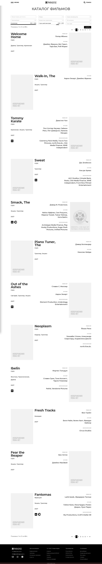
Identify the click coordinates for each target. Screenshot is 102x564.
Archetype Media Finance (52, 225)
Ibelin (15, 368)
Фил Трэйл (86, 413)
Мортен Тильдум (60, 371)
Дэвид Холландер (83, 244)
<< (72, 30)
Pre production (69, 551)
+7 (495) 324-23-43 (16, 551)
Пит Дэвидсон (54, 131)
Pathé (48, 389)
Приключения (23, 377)
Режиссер (64, 33)
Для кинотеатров (34, 548)
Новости (32, 557)
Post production (69, 555)
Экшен (37, 84)
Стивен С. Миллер (59, 286)
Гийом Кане (68, 505)
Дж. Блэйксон (85, 163)
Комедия (38, 416)
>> (90, 30)
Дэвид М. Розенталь (58, 205)
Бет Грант (62, 44)
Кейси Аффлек (48, 213)
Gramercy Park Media (49, 141)
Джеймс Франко (50, 44)
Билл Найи (67, 421)
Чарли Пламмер (60, 381)
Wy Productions (70, 515)
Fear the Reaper (17, 453)
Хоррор (37, 335)
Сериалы (49, 557)
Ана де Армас (85, 170)
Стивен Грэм (48, 379)
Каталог (49, 555)
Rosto (66, 181)
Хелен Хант (78, 421)
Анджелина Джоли (83, 339)
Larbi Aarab (69, 497)
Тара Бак (53, 46)
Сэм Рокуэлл (61, 213)
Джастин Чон (61, 121)
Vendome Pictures (59, 389)
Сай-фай (14, 296)
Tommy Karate (17, 119)
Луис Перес (86, 507)
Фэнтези (14, 377)
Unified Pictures (60, 230)
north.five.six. (57, 143)
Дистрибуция (83, 551)
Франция (38, 497)
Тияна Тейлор (61, 215)
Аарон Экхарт (70, 78)
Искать (87, 27)
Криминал (28, 45)
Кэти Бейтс (62, 217)
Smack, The (20, 202)
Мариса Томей (47, 215)
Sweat (40, 160)
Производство (69, 548)
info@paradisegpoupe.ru (18, 554)
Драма (13, 45)
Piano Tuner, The (45, 243)
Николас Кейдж (84, 252)
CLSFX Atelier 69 (84, 515)
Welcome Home (19, 35)
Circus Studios (85, 431)
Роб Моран (62, 46)
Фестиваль (82, 555)
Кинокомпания (63, 138)
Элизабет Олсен (73, 336)
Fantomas (43, 495)
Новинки (49, 551)
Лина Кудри (79, 505)
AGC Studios (73, 178)
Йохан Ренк (86, 329)
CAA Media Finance (78, 181)
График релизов (33, 551)
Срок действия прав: (51, 23)
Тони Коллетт (61, 379)
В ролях (65, 41)
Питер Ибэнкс (61, 36)
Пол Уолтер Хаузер (51, 128)
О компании (83, 548)
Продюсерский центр (85, 553)
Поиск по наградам (51, 559)
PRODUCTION (69, 553)
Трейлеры (32, 553)
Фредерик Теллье (83, 497)
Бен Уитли (62, 455)
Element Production (48, 302)
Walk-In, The (45, 76)
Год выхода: (23, 23)
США (12, 40)
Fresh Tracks (45, 410)
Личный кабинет (84, 559)
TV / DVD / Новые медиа (53, 548)
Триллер (20, 45)
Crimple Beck (85, 178)
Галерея (82, 557)
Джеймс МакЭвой (59, 463)
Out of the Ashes (19, 285)
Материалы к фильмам (35, 555)
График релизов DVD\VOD (53, 553)
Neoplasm (43, 326)
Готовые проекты (70, 557)
